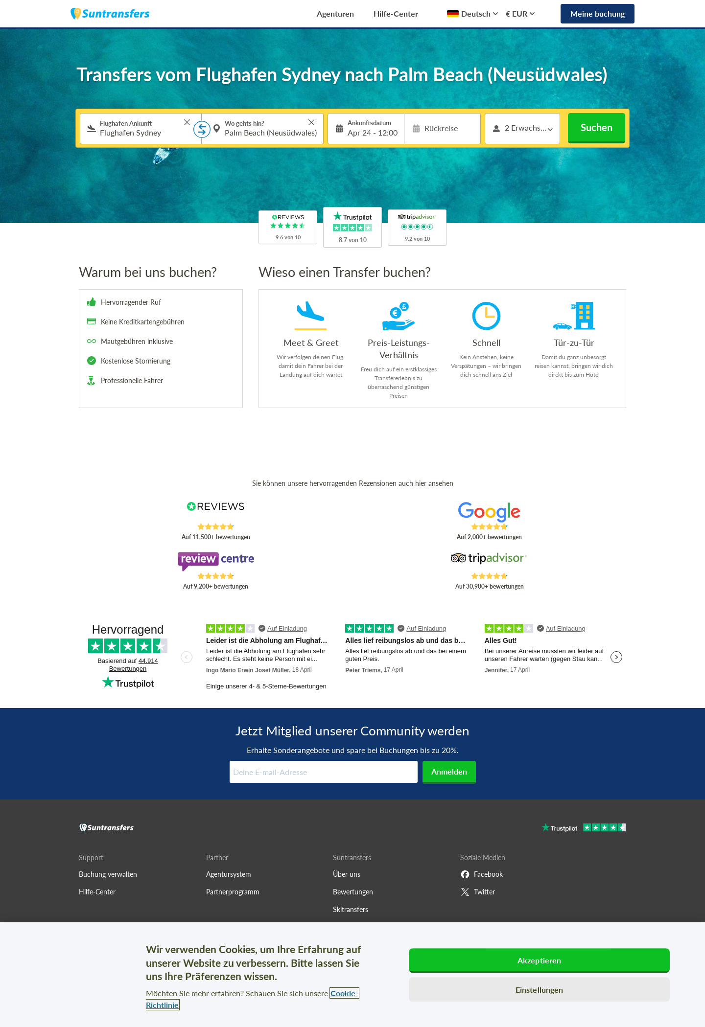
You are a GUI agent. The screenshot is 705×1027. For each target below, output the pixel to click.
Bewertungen (353, 892)
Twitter (477, 892)
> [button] (187, 122)
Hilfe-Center (396, 13)
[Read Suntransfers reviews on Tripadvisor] (489, 561)
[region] (352, 974)
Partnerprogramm (232, 892)
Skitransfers (350, 909)
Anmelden (449, 771)
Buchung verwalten (108, 874)
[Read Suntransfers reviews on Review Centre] (216, 561)
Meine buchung (597, 13)
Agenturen (335, 13)
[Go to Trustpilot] (583, 828)
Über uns (346, 874)
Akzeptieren (539, 960)
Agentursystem (228, 874)
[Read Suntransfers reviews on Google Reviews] (489, 512)
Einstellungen (540, 989)
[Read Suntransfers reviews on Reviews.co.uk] (216, 512)
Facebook (481, 874)
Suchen (596, 127)
